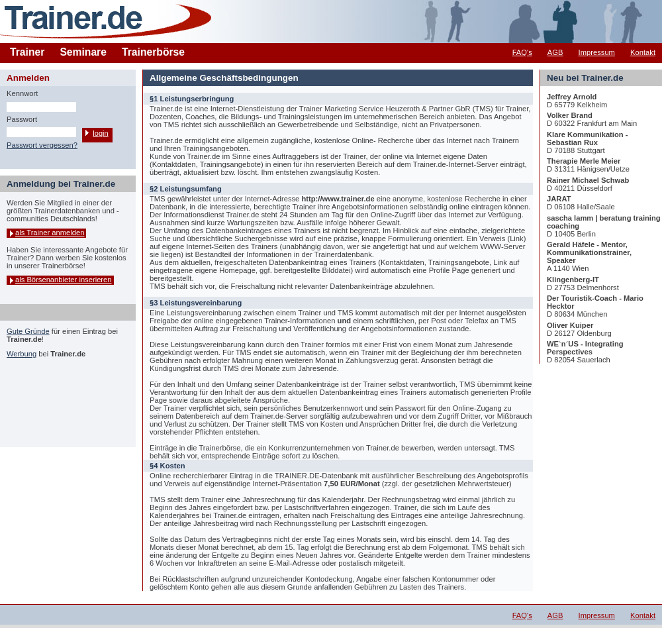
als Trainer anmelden (49, 232)
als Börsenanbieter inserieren (63, 280)
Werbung (21, 354)
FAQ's (522, 52)
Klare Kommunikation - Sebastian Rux (587, 138)
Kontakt (642, 52)
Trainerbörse (153, 52)
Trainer (27, 52)
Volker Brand (569, 115)
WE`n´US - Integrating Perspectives (585, 348)
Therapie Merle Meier (583, 161)
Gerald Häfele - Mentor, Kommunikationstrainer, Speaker (589, 252)
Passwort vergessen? (42, 145)
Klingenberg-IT (573, 280)
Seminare (83, 52)
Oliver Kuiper (570, 325)
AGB (555, 52)
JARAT (559, 199)
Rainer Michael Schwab (588, 180)
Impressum (597, 52)
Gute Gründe (28, 331)
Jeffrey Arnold (571, 97)
